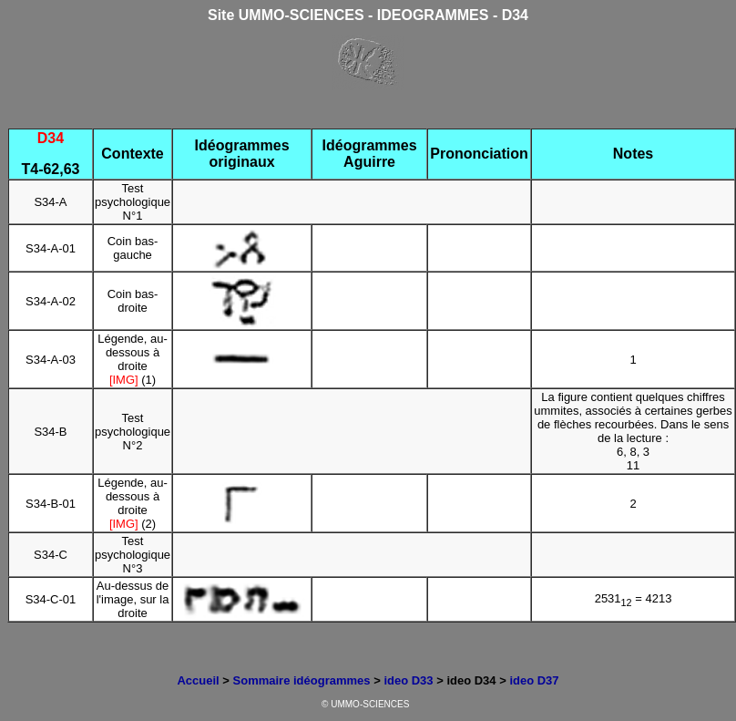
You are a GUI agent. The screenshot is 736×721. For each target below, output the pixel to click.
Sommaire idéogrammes (302, 680)
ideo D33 (408, 680)
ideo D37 (532, 680)
